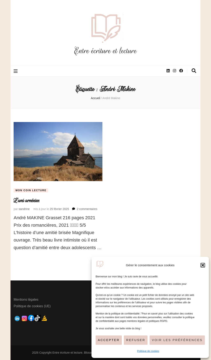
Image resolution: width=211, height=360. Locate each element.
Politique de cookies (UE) (32, 306)
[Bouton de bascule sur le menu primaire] (16, 71)
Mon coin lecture (30, 190)
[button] (203, 265)
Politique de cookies (148, 351)
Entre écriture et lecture (105, 50)
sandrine (24, 209)
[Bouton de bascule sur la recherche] (194, 70)
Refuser (135, 340)
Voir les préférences (177, 340)
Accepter (109, 340)
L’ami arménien (27, 200)
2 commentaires (87, 209)
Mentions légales (26, 299)
